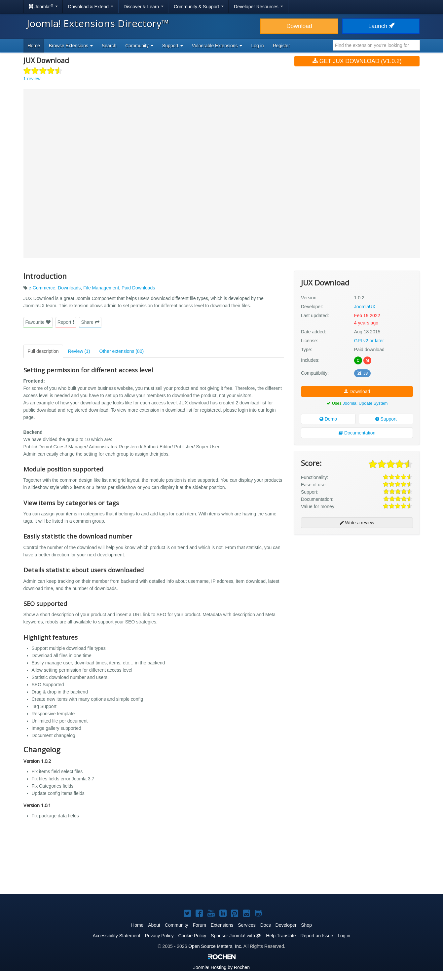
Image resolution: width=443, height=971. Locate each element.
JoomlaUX (365, 306)
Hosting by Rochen (221, 967)
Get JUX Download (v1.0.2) (357, 61)
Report (65, 322)
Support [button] (172, 45)
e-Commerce (41, 287)
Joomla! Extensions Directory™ (98, 23)
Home (34, 45)
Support (386, 419)
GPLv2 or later (369, 340)
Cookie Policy (192, 935)
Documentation (357, 432)
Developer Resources (258, 6)
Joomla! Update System (365, 403)
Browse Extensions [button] (71, 45)
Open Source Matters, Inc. (215, 946)
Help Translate (281, 935)
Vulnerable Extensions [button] (217, 45)
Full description (43, 351)
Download (299, 26)
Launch (380, 26)
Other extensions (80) (121, 351)
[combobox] (376, 45)
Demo (328, 419)
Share (90, 322)
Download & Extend (90, 6)
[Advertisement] (357, 582)
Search (109, 45)
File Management (101, 287)
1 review (32, 78)
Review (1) (79, 351)
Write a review (357, 522)
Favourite (38, 322)
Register (281, 45)
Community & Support (199, 6)
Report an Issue (317, 935)
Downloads (69, 287)
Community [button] (139, 45)
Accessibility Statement (116, 935)
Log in (257, 45)
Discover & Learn (144, 6)
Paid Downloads (138, 287)
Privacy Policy (159, 935)
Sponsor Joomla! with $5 (236, 935)
